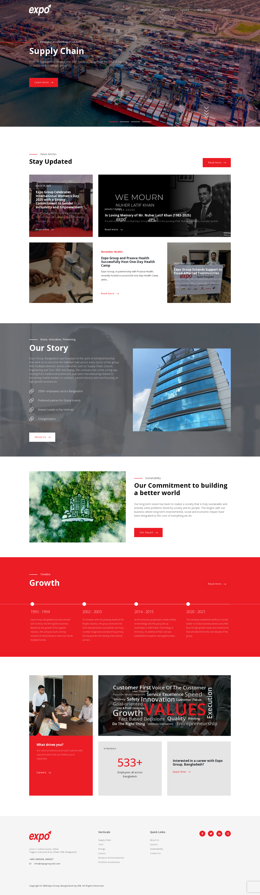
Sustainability (204, 9)
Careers (184, 9)
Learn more (44, 82)
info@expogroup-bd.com (44, 863)
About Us (43, 437)
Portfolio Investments (109, 862)
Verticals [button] (165, 9)
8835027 (49, 859)
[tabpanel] (130, 63)
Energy (101, 848)
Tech (100, 844)
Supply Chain (104, 840)
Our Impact (149, 532)
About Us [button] (145, 9)
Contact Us (225, 9)
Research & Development (111, 857)
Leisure (102, 853)
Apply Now (182, 771)
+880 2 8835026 (36, 859)
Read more (217, 162)
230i (79, 885)
